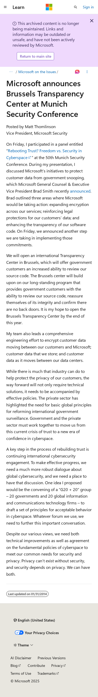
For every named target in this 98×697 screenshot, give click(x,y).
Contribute (36, 665)
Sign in (88, 6)
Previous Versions (52, 657)
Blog (14, 665)
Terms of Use (20, 673)
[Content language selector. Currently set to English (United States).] (34, 620)
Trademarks (46, 673)
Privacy (57, 665)
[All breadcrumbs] (10, 72)
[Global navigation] (5, 7)
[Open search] (75, 7)
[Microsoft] (49, 7)
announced (80, 191)
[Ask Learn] (77, 72)
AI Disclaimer (20, 657)
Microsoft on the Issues (37, 71)
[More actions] (87, 72)
